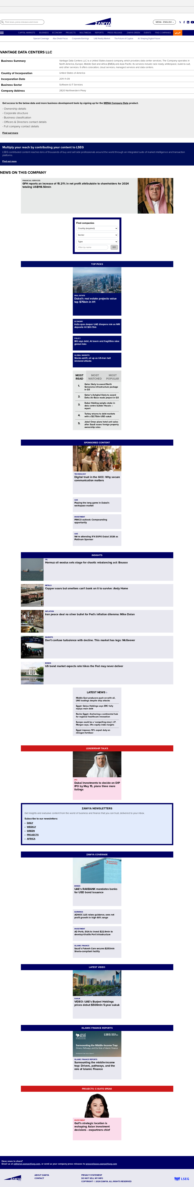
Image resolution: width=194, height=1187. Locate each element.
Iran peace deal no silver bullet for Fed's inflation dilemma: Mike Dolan (90, 614)
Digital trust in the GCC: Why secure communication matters (97, 478)
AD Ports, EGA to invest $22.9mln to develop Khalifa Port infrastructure (93, 933)
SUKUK (77, 999)
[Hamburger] (2, 33)
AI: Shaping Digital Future (149, 38)
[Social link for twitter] (180, 22)
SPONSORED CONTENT (97, 442)
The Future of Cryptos (123, 38)
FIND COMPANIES (163, 32)
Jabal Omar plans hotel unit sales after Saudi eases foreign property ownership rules (101, 424)
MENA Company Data (116, 103)
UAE (76, 500)
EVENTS (147, 32)
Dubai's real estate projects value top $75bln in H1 (95, 300)
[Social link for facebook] (184, 22)
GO (114, 247)
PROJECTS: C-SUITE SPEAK (97, 1088)
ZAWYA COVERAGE (97, 854)
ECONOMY (57, 32)
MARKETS (49, 637)
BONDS (48, 663)
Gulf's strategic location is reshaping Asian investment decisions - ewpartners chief (92, 1126)
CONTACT (39, 1178)
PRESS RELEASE (115, 32)
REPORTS (99, 32)
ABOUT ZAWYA (41, 1175)
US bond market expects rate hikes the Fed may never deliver (84, 666)
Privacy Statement (91, 1175)
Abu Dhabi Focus (60, 38)
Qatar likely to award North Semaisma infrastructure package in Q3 (101, 387)
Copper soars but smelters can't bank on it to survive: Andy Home (86, 588)
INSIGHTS (97, 555)
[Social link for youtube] (192, 22)
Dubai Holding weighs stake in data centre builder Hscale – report (99, 406)
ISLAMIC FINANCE (81, 946)
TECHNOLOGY (80, 474)
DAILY (30, 823)
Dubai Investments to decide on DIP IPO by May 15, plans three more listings (97, 786)
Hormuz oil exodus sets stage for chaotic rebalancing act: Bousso (86, 562)
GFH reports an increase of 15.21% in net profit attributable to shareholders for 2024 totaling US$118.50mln (75, 185)
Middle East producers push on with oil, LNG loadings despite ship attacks (96, 699)
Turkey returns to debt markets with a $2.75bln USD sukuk (99, 415)
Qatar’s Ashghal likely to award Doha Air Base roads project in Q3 (101, 396)
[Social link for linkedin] (188, 22)
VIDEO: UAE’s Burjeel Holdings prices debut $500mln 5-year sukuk (97, 1003)
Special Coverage (41, 38)
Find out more (10, 133)
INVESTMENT (79, 517)
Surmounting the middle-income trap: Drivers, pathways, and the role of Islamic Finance (94, 1066)
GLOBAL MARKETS (82, 355)
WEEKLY (31, 826)
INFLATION (49, 611)
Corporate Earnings (80, 38)
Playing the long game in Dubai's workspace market (91, 504)
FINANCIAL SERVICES (31, 181)
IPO (75, 780)
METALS (48, 585)
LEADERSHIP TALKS (97, 748)
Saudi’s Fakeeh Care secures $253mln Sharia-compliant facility (94, 950)
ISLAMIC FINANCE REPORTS (97, 1028)
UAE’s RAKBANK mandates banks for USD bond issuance (95, 890)
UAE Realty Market (102, 38)
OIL (46, 560)
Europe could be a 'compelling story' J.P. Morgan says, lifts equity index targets (96, 723)
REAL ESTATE (79, 296)
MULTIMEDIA (85, 32)
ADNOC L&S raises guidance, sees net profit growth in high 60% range (94, 916)
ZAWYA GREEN (133, 32)
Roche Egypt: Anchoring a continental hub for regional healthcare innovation (97, 715)
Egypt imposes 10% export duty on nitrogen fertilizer (93, 731)
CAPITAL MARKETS (26, 32)
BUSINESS (44, 32)
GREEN (31, 830)
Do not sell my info (92, 1178)
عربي (178, 32)
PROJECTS (71, 32)
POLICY (77, 338)
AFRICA (31, 838)
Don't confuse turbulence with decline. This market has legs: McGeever (90, 640)
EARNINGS (78, 912)
